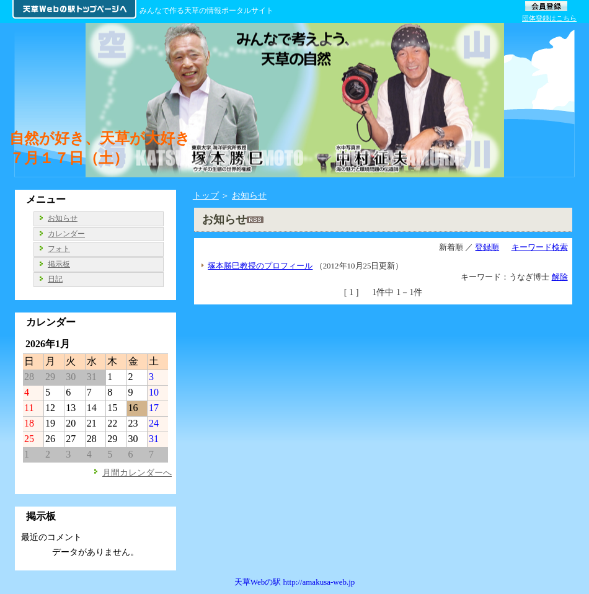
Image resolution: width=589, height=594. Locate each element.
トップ (206, 195)
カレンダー (66, 233)
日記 (55, 279)
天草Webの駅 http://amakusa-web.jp (294, 582)
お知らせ (249, 195)
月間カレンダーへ (137, 472)
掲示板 (59, 264)
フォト (59, 248)
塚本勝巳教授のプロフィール (260, 265)
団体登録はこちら (549, 18)
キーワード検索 (540, 247)
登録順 (487, 247)
